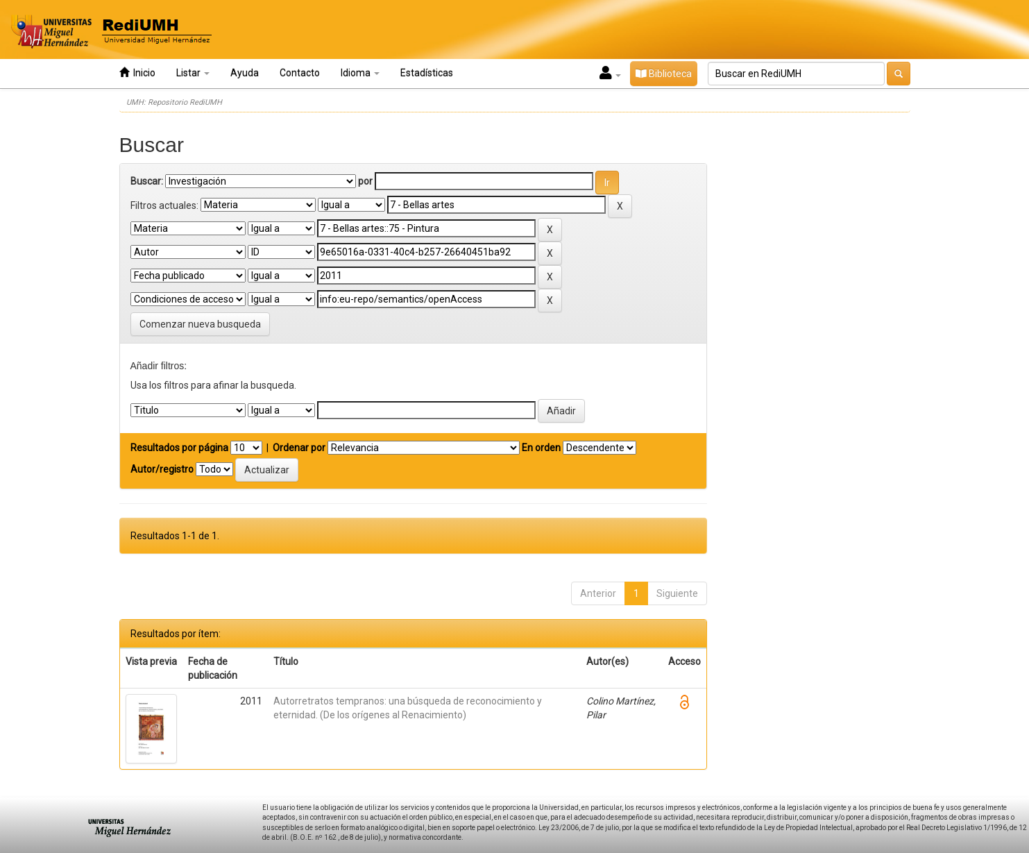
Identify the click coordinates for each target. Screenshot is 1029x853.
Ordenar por (299, 447)
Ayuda (244, 72)
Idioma (360, 72)
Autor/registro (162, 469)
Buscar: (146, 181)
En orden (541, 447)
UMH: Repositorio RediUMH (174, 102)
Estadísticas (426, 72)
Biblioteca (664, 73)
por (365, 181)
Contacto (300, 72)
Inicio (137, 72)
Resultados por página (179, 447)
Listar (193, 72)
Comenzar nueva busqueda (200, 324)
